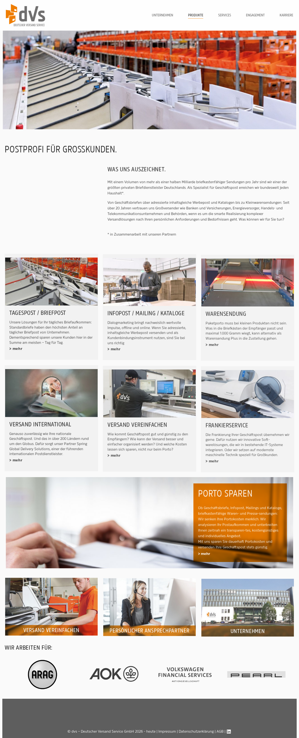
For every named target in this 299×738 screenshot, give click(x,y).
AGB (220, 731)
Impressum (167, 731)
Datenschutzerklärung (196, 731)
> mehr (204, 560)
